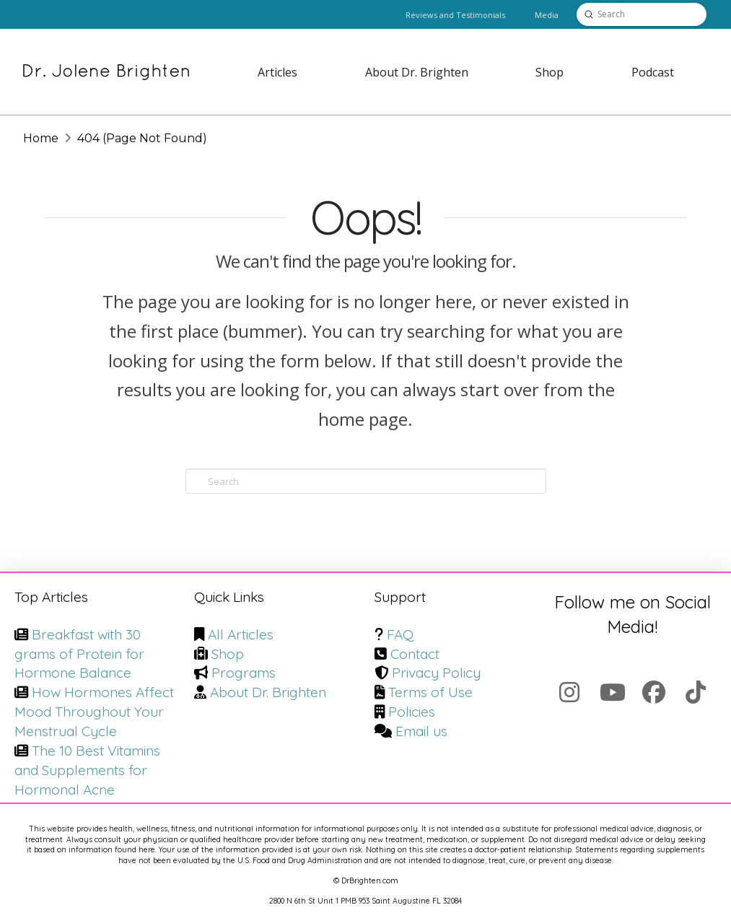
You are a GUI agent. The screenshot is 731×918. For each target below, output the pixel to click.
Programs (243, 672)
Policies (411, 711)
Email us (421, 731)
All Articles (240, 634)
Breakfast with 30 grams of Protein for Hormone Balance (79, 654)
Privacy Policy (436, 672)
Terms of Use (430, 692)
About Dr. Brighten (268, 692)
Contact (414, 654)
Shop (227, 654)
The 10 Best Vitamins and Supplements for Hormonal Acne (87, 770)
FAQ (400, 634)
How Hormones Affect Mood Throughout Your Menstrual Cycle (94, 711)
